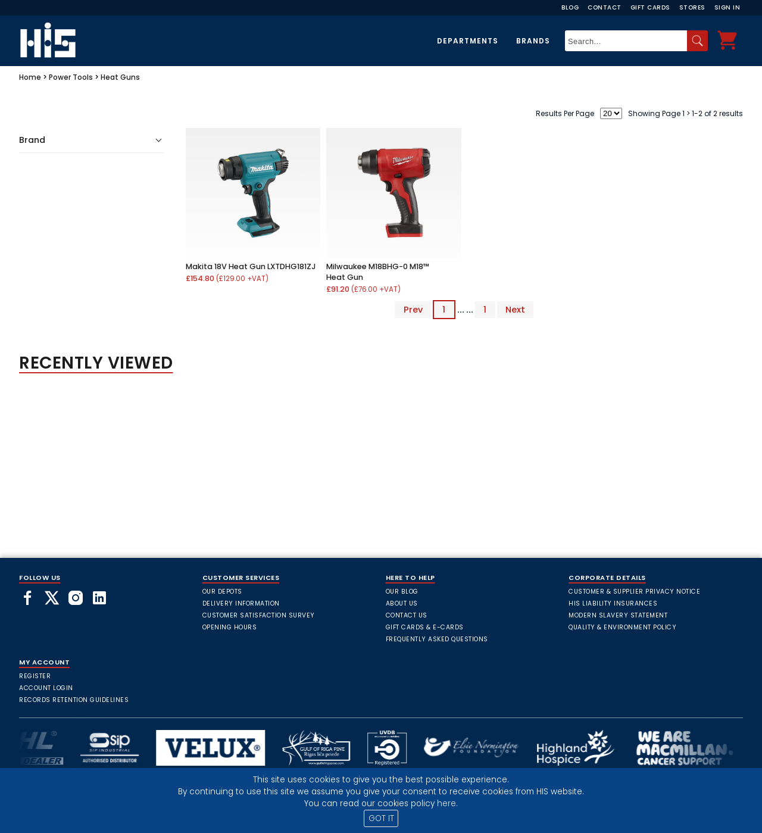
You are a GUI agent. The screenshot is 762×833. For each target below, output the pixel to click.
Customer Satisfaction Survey (258, 615)
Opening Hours (229, 627)
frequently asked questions (437, 639)
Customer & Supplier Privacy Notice (634, 591)
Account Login (46, 688)
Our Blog (402, 591)
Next (515, 310)
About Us (402, 603)
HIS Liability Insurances (613, 603)
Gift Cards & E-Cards (425, 627)
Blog (570, 7)
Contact (605, 7)
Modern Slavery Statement (618, 615)
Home (30, 77)
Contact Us (406, 615)
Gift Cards (650, 7)
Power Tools (71, 77)
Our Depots (222, 591)
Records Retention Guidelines (74, 699)
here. (447, 803)
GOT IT (381, 818)
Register (35, 676)
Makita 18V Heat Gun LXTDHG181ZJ (251, 266)
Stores (692, 7)
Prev (413, 310)
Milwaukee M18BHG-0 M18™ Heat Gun (377, 271)
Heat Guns (120, 77)
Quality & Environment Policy (622, 627)
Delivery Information (241, 603)
